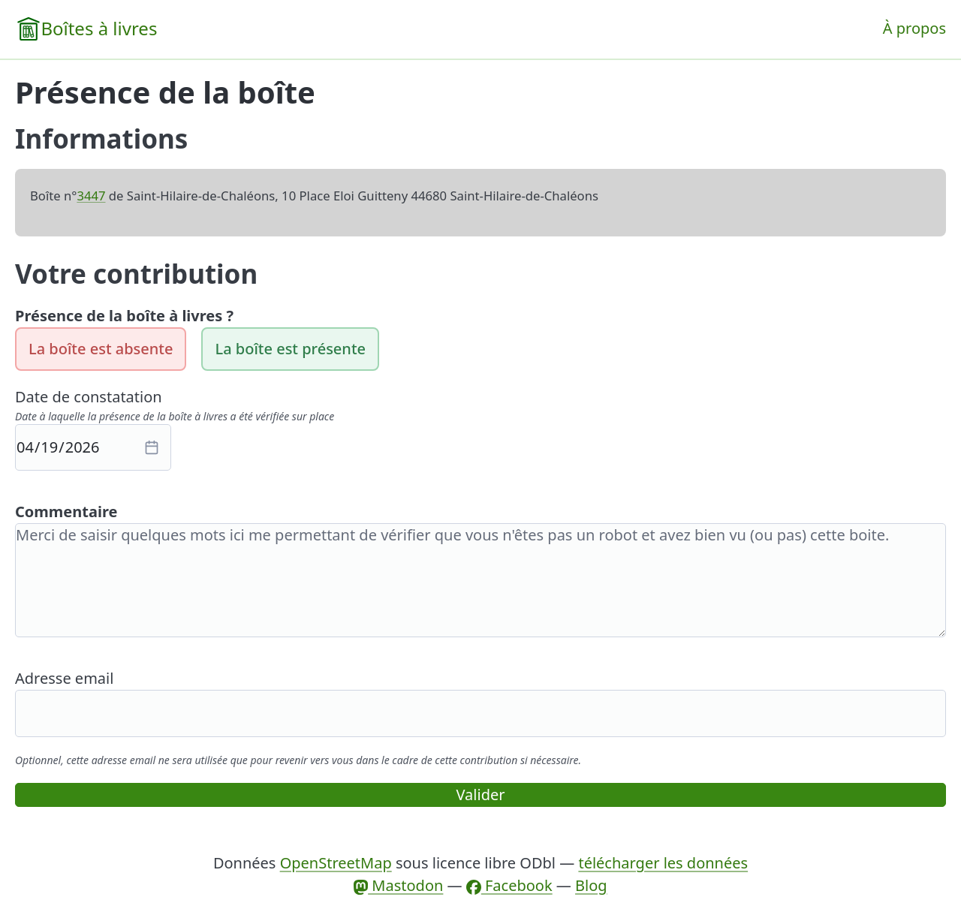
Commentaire (66, 511)
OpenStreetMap (336, 863)
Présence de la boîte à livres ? (124, 316)
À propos (914, 28)
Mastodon (398, 885)
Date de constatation (88, 397)
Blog (591, 885)
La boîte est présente (290, 349)
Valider (480, 794)
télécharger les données (663, 863)
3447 (91, 195)
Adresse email (64, 678)
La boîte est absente (101, 349)
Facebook (509, 885)
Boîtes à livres (99, 28)
